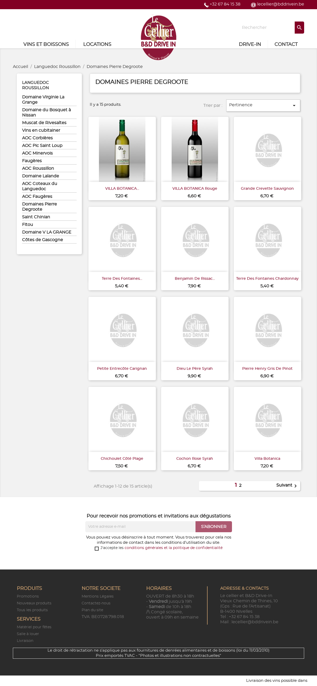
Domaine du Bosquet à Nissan (46, 112)
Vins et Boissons (46, 44)
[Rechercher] (271, 28)
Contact (286, 44)
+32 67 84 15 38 (225, 4)
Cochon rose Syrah (194, 459)
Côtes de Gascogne (42, 240)
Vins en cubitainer (41, 130)
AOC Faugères (37, 196)
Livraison (25, 641)
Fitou (27, 225)
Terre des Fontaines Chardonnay (267, 279)
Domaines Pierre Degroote (39, 207)
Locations (97, 44)
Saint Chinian (36, 217)
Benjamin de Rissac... (195, 279)
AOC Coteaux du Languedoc (39, 186)
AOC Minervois (37, 153)
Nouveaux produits (34, 603)
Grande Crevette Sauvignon (267, 189)
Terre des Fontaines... (122, 279)
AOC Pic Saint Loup (42, 146)
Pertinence (263, 105)
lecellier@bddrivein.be (280, 4)
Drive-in (250, 44)
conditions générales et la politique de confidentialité (174, 548)
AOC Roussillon (38, 168)
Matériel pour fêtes (34, 627)
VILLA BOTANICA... (122, 189)
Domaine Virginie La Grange (43, 99)
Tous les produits (32, 610)
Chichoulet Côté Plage (122, 459)
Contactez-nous (96, 603)
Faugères (32, 161)
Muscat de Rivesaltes (44, 123)
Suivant (287, 486)
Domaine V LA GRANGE (46, 232)
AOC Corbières (37, 138)
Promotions (28, 596)
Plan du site (92, 610)
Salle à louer (28, 634)
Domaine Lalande (40, 176)
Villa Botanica (267, 459)
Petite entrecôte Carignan (122, 369)
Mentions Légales (98, 596)
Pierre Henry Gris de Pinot (267, 369)
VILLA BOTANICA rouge (194, 189)
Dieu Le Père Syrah (195, 369)
